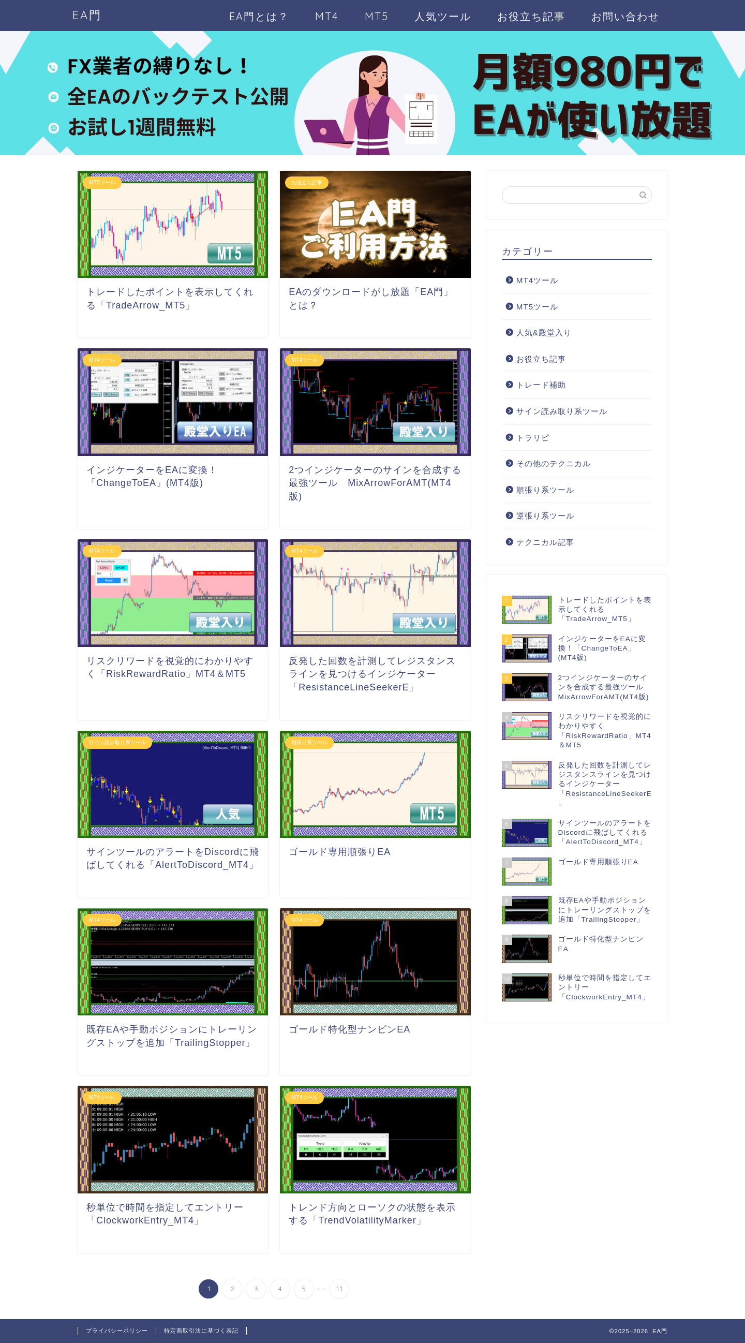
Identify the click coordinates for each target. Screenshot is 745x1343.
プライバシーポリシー (117, 1330)
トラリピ (532, 437)
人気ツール (442, 16)
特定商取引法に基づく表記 (201, 1330)
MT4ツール (537, 280)
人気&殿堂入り (544, 332)
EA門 (87, 15)
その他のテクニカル (553, 463)
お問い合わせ (625, 16)
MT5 (377, 16)
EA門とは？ (259, 16)
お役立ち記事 (531, 16)
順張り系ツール (545, 489)
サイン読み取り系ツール (561, 411)
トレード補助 (541, 384)
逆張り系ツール (545, 515)
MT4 (327, 16)
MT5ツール (537, 306)
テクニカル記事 (545, 542)
